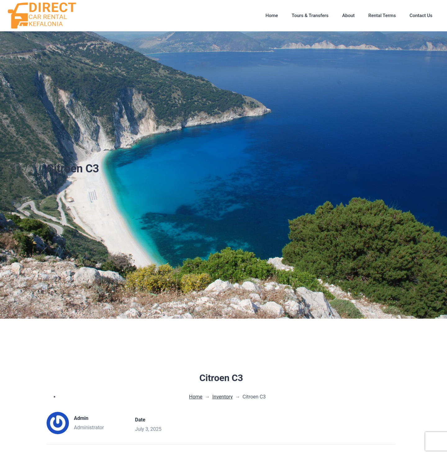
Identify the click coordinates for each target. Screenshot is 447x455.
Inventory (222, 397)
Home (195, 397)
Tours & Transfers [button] (310, 15)
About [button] (348, 15)
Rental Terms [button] (382, 15)
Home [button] (271, 15)
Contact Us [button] (420, 15)
